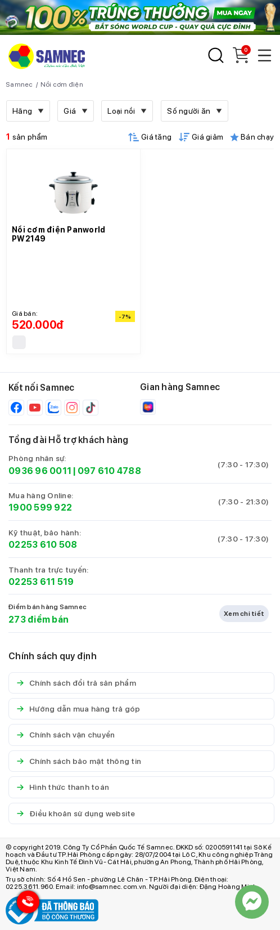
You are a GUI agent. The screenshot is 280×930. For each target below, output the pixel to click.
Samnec (19, 84)
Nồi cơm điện (61, 84)
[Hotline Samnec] (25, 904)
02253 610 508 (42, 544)
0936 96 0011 (39, 471)
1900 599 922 (40, 507)
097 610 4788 (109, 471)
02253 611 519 (41, 581)
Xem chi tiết (244, 614)
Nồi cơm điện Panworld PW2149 (58, 234)
